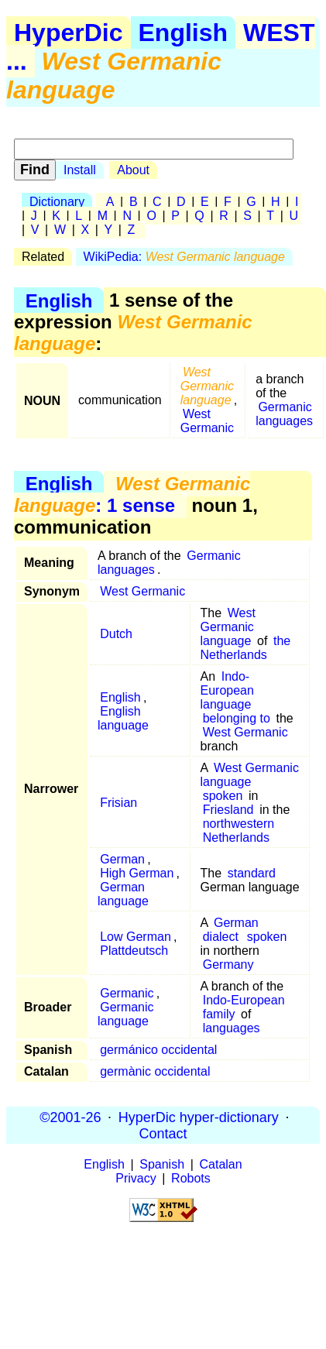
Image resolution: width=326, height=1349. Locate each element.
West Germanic (207, 420)
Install (79, 170)
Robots (191, 1178)
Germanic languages (284, 413)
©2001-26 (70, 1116)
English (183, 32)
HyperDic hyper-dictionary (198, 1116)
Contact (163, 1133)
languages (231, 1028)
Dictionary (56, 201)
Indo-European (244, 1000)
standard (252, 873)
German (122, 859)
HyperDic (68, 32)
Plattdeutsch (134, 950)
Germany (228, 964)
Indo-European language (227, 690)
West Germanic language (228, 626)
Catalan (221, 1164)
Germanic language (126, 1014)
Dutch (116, 633)
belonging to (236, 718)
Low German (135, 936)
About (133, 170)
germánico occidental (158, 1049)
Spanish (161, 1164)
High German (136, 873)
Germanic (126, 993)
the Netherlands (246, 647)
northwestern (239, 823)
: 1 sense (132, 494)
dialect (220, 936)
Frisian (118, 802)
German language (123, 894)
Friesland (228, 809)
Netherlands (236, 837)
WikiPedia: (184, 256)
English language (123, 718)
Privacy (135, 1178)
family (219, 1014)
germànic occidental (155, 1071)
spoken (223, 795)
